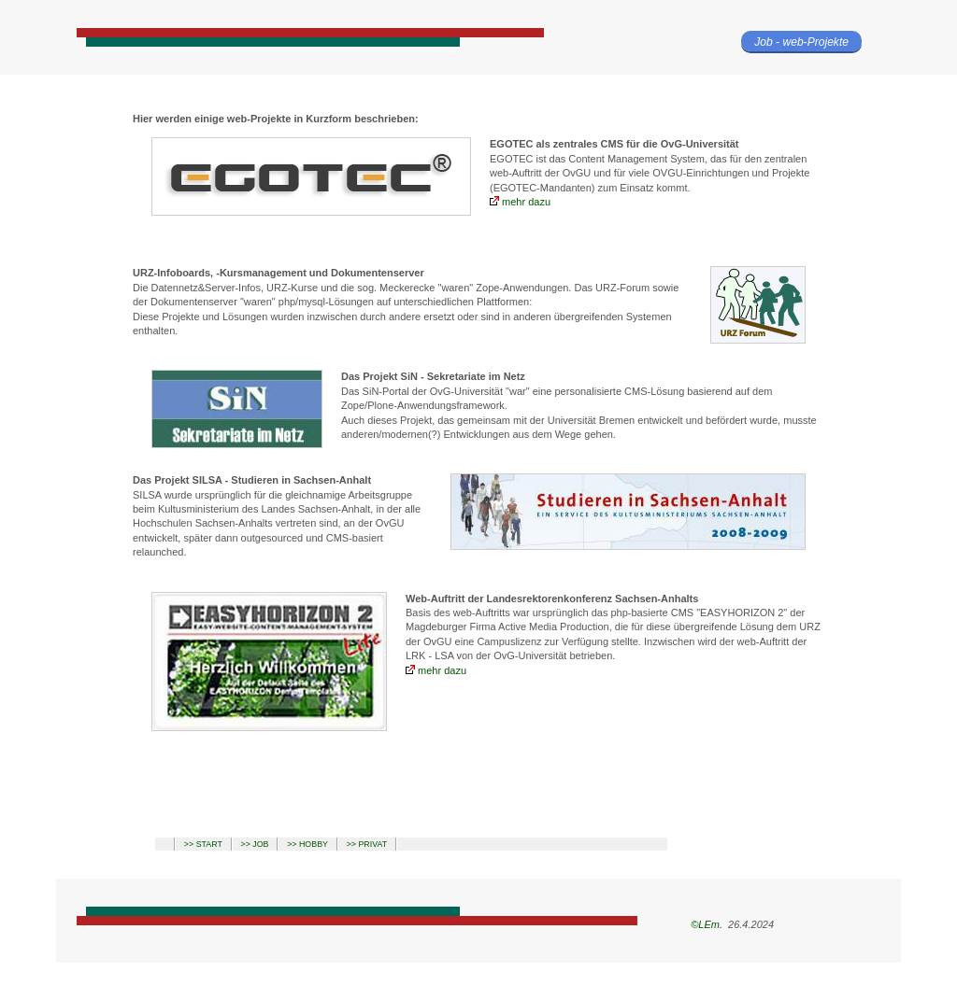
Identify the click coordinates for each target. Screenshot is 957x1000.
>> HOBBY (307, 844)
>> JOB (255, 844)
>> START (203, 844)
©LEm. (705, 924)
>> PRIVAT (367, 844)
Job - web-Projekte (801, 42)
